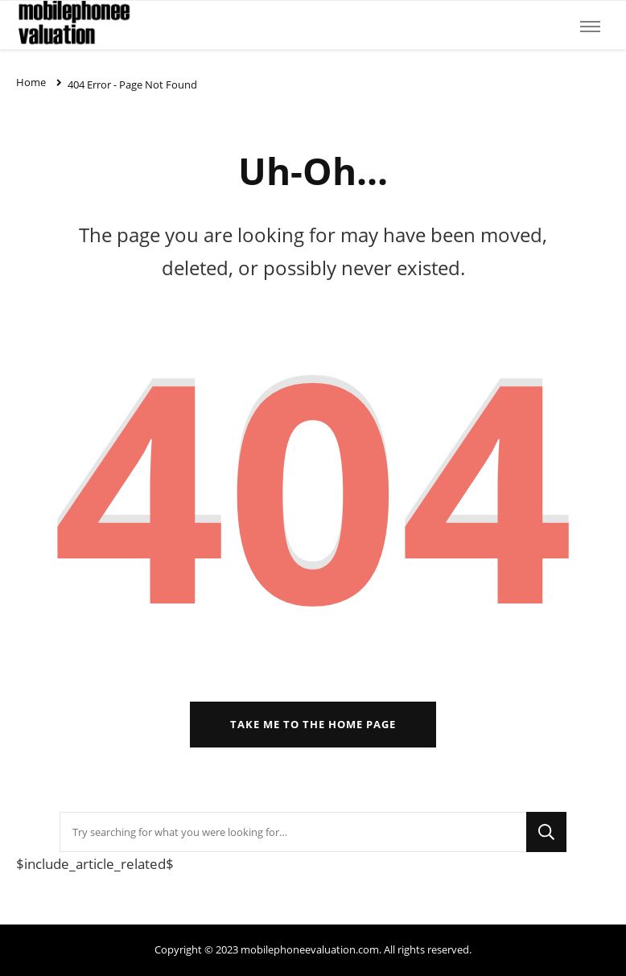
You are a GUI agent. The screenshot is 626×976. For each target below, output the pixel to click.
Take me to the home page (313, 724)
